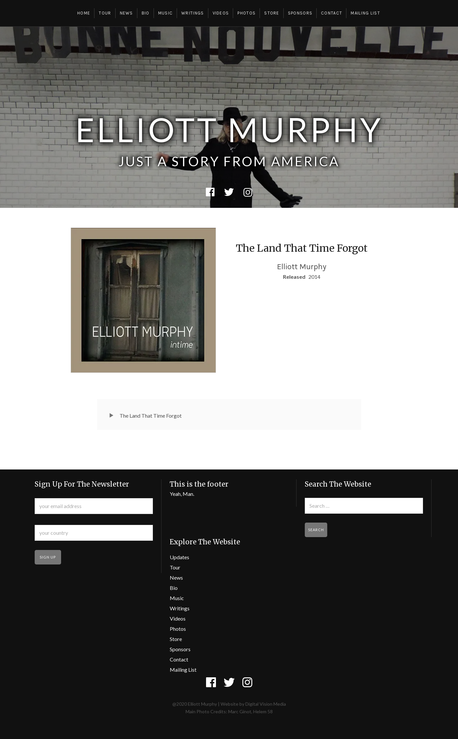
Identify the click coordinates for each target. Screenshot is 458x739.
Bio (146, 13)
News (126, 13)
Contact (331, 13)
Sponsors (300, 13)
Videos (221, 13)
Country (45, 520)
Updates (179, 557)
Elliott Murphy (229, 129)
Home (83, 13)
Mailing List (365, 13)
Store (271, 13)
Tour (105, 13)
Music (165, 13)
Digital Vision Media (265, 704)
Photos (246, 13)
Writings (192, 13)
